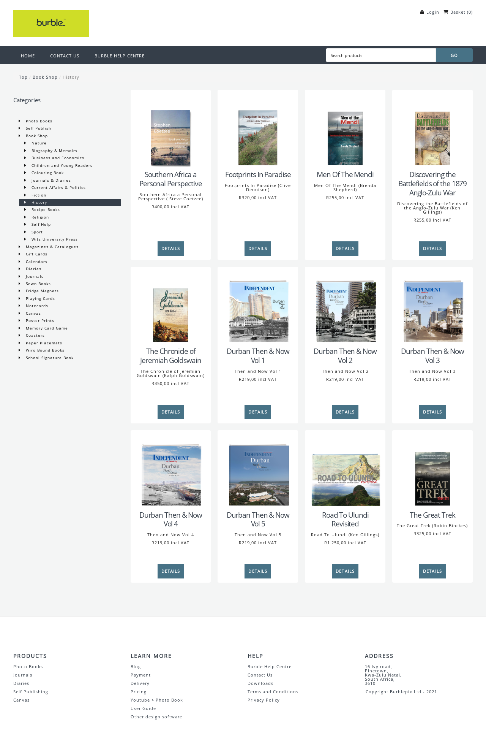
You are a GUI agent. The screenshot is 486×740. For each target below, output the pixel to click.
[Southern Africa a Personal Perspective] (170, 129)
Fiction (38, 195)
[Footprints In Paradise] (257, 129)
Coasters (34, 335)
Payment (141, 675)
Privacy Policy (264, 700)
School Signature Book (49, 357)
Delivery (140, 683)
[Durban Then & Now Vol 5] (257, 470)
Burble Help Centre (270, 666)
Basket (457, 12)
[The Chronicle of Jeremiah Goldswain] (170, 307)
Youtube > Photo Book (157, 700)
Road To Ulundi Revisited (345, 519)
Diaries (32, 268)
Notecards (36, 305)
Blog (136, 666)
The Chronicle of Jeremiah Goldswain (170, 355)
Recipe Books (45, 209)
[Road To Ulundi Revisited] (345, 470)
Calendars (35, 261)
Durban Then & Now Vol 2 (345, 355)
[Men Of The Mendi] (345, 129)
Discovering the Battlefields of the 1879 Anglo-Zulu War (432, 184)
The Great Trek (432, 515)
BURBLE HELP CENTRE (120, 56)
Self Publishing (30, 691)
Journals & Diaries (50, 180)
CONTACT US (64, 56)
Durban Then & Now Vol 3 (432, 355)
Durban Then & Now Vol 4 (170, 519)
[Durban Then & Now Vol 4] (170, 470)
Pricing (139, 691)
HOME (28, 56)
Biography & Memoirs (53, 150)
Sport (36, 232)
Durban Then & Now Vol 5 (258, 519)
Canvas (32, 313)
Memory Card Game (46, 328)
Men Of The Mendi (345, 174)
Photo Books (38, 121)
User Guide (143, 708)
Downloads (260, 683)
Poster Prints (39, 320)
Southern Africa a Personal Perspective (170, 179)
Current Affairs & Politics (58, 187)
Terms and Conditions (273, 691)
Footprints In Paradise (258, 174)
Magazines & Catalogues (51, 246)
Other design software (156, 716)
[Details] (171, 248)
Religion (39, 217)
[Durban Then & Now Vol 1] (257, 307)
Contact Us (260, 675)
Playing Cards (39, 298)
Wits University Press (54, 239)
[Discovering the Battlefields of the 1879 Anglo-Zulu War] (432, 129)
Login (432, 12)
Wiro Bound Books (44, 350)
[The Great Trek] (432, 470)
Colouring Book (47, 172)
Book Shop (45, 77)
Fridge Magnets (41, 290)
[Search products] (381, 55)
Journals (34, 276)
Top (23, 77)
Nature (38, 143)
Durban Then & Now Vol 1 (258, 355)
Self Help (40, 224)
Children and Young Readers (61, 165)
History (71, 77)
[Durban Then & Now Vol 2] (345, 307)
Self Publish (37, 128)
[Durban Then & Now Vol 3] (432, 307)
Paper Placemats (43, 342)
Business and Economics (57, 157)
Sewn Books (37, 283)
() (470, 12)
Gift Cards (35, 254)
